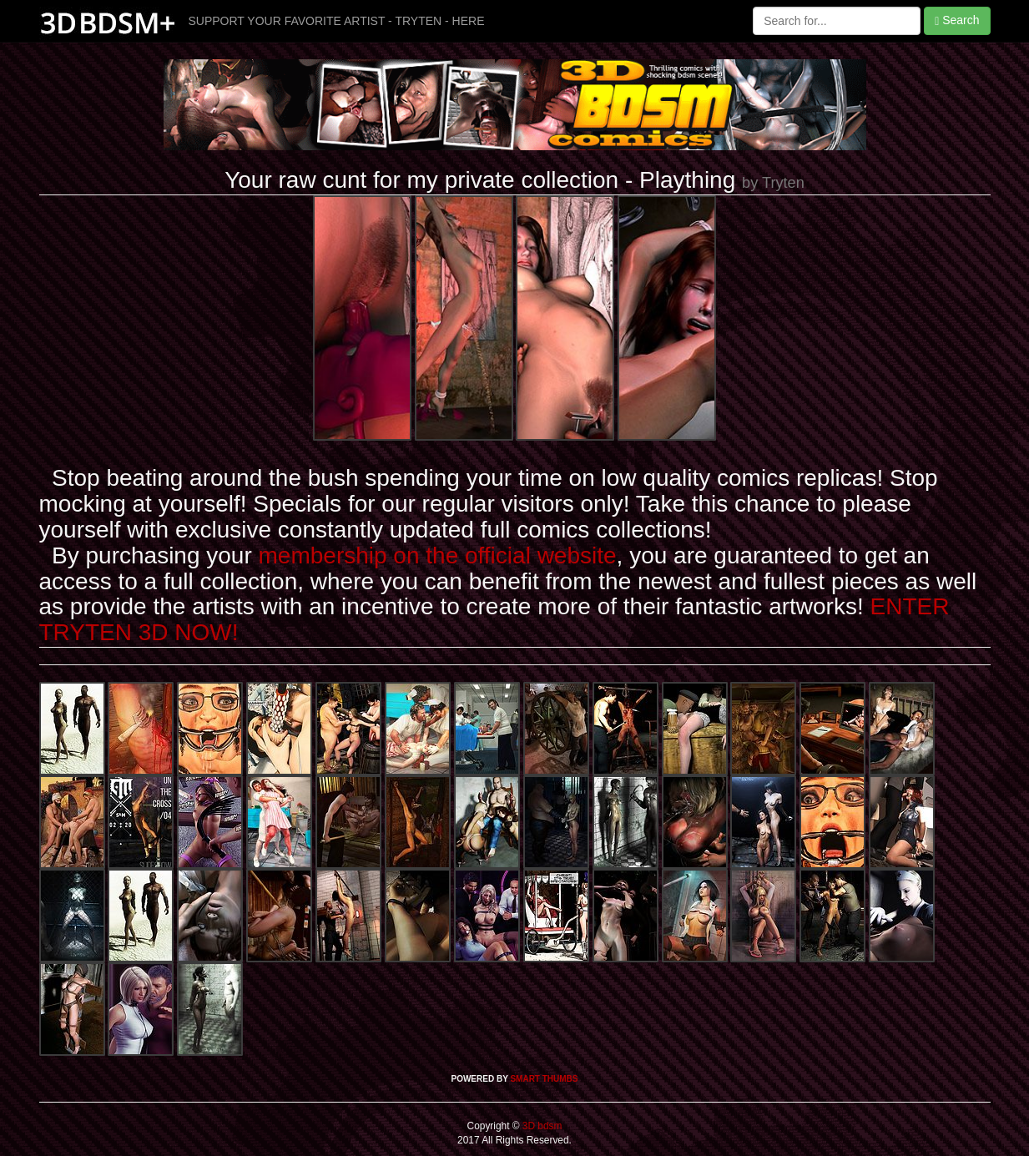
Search (957, 20)
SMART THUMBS (544, 1078)
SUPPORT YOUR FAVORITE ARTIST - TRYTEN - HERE (337, 21)
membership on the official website (438, 555)
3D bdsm (541, 1126)
